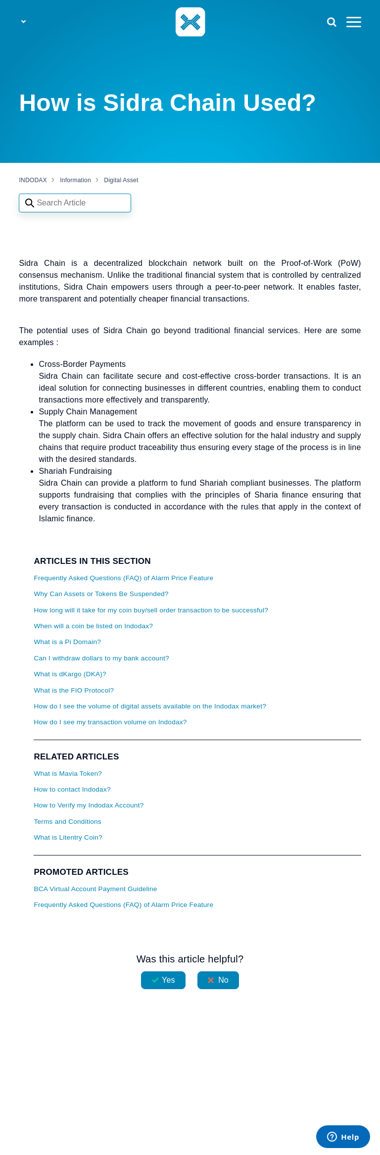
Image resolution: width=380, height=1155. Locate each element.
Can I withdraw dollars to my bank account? (101, 658)
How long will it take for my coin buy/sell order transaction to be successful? (151, 610)
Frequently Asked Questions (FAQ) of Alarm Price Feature (123, 578)
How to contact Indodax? (72, 789)
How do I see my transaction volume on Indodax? (110, 722)
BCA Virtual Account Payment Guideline (95, 889)
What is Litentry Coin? (68, 837)
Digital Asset (121, 180)
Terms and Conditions (67, 821)
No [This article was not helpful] (223, 980)
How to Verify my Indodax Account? (88, 805)
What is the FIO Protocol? (74, 690)
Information (75, 180)
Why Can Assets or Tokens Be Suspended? (101, 594)
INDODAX (33, 180)
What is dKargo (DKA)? (70, 674)
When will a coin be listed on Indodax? (93, 626)
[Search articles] (75, 203)
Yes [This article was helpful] (168, 980)
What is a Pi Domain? (67, 642)
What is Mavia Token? (68, 773)
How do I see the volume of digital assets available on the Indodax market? (150, 706)
